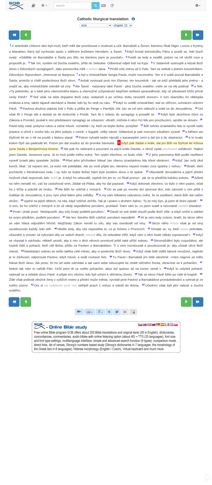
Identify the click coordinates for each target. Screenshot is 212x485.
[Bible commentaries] (79, 312)
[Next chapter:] (186, 35)
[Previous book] (14, 35)
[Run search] (96, 5)
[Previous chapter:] (25, 35)
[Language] (89, 312)
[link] (116, 312)
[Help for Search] (112, 5)
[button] (33, 5)
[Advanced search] (109, 312)
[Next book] (198, 35)
